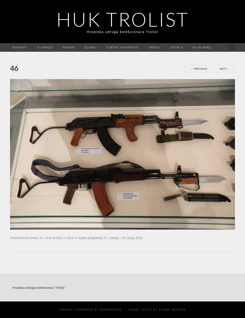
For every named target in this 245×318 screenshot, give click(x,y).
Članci (90, 47)
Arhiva (69, 47)
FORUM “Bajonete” (123, 47)
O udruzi (45, 47)
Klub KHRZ (202, 47)
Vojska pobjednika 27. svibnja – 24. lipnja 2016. (110, 238)
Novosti (20, 47)
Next (225, 68)
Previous (198, 68)
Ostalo (176, 47)
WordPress (111, 309)
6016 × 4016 (65, 238)
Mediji (155, 47)
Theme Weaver (172, 309)
